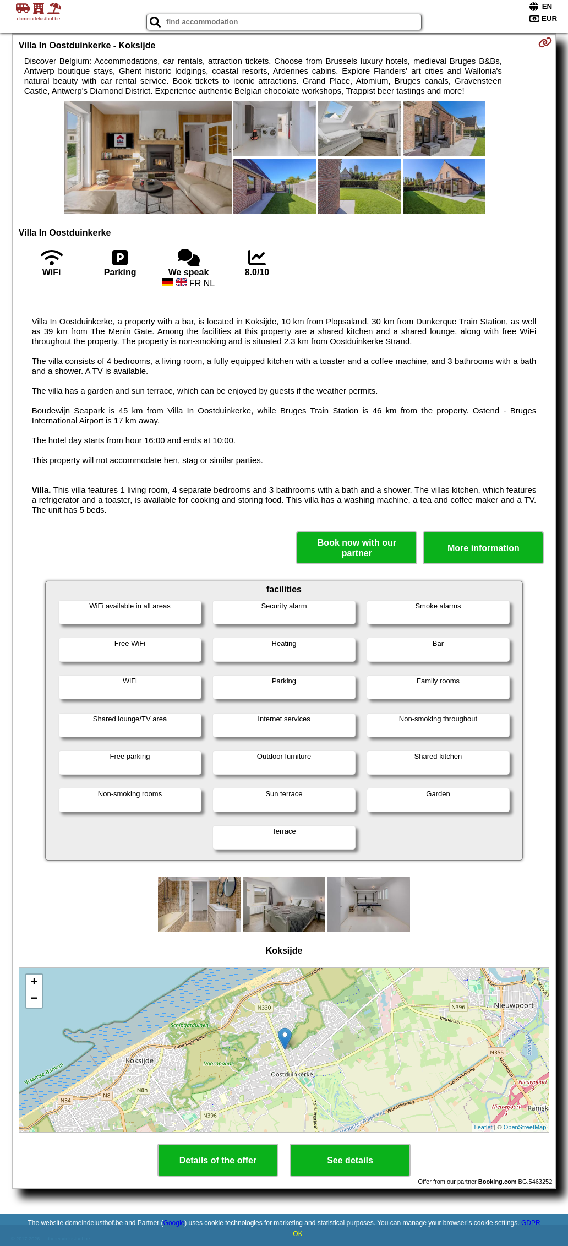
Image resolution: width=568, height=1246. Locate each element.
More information (483, 548)
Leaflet (483, 1127)
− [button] (34, 999)
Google (174, 1223)
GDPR (530, 1223)
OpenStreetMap (525, 1127)
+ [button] (34, 983)
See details (350, 1160)
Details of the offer (217, 1160)
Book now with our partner (357, 548)
